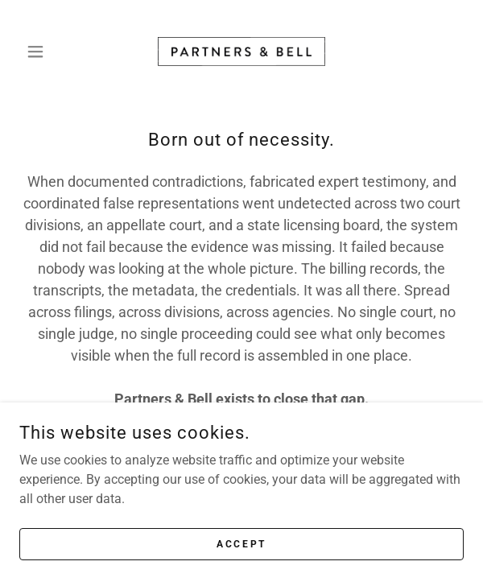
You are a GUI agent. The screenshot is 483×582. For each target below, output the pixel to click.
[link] (241, 51)
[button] (52, 51)
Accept (241, 554)
